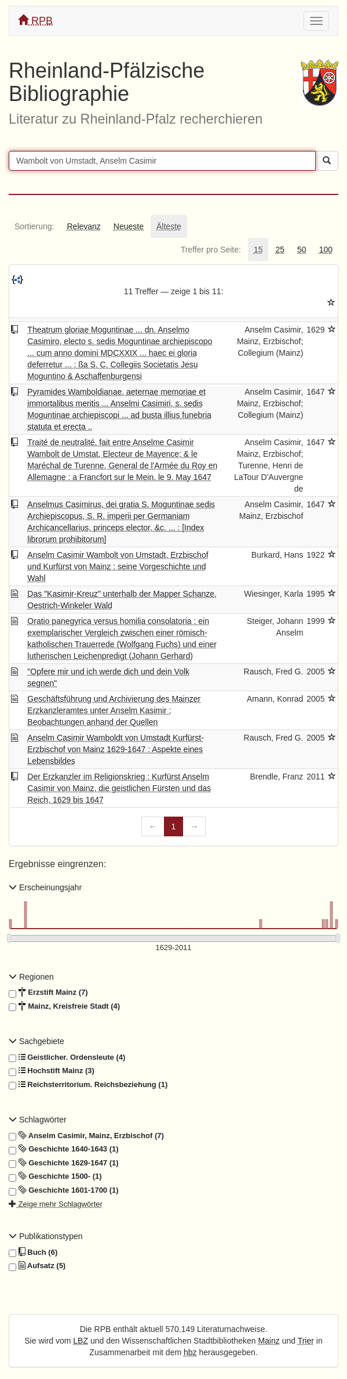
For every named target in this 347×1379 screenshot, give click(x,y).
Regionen (31, 976)
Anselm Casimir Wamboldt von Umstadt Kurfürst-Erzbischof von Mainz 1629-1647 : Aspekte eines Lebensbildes (115, 749)
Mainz (268, 1340)
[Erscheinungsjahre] (173, 948)
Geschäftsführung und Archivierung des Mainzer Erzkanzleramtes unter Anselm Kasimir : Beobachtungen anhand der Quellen (113, 710)
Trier (306, 1340)
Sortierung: (34, 226)
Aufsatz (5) (37, 1266)
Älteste (168, 226)
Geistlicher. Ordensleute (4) (67, 1057)
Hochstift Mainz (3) (51, 1071)
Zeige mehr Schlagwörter (56, 1204)
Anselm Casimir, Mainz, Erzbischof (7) (86, 1136)
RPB (35, 21)
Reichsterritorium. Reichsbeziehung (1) (88, 1085)
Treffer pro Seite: (211, 249)
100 (326, 249)
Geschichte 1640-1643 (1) (64, 1149)
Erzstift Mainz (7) (48, 992)
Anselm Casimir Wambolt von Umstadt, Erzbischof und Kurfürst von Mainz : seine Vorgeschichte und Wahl (117, 566)
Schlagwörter (38, 1119)
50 (301, 249)
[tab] (34, 226)
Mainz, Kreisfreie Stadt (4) (64, 1006)
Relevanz (83, 226)
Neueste (129, 226)
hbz (190, 1352)
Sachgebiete (36, 1041)
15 (258, 249)
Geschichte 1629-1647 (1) (64, 1163)
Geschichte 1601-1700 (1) (64, 1190)
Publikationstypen (46, 1236)
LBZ (80, 1340)
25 (279, 249)
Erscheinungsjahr (45, 887)
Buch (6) (33, 1252)
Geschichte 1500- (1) (55, 1176)
